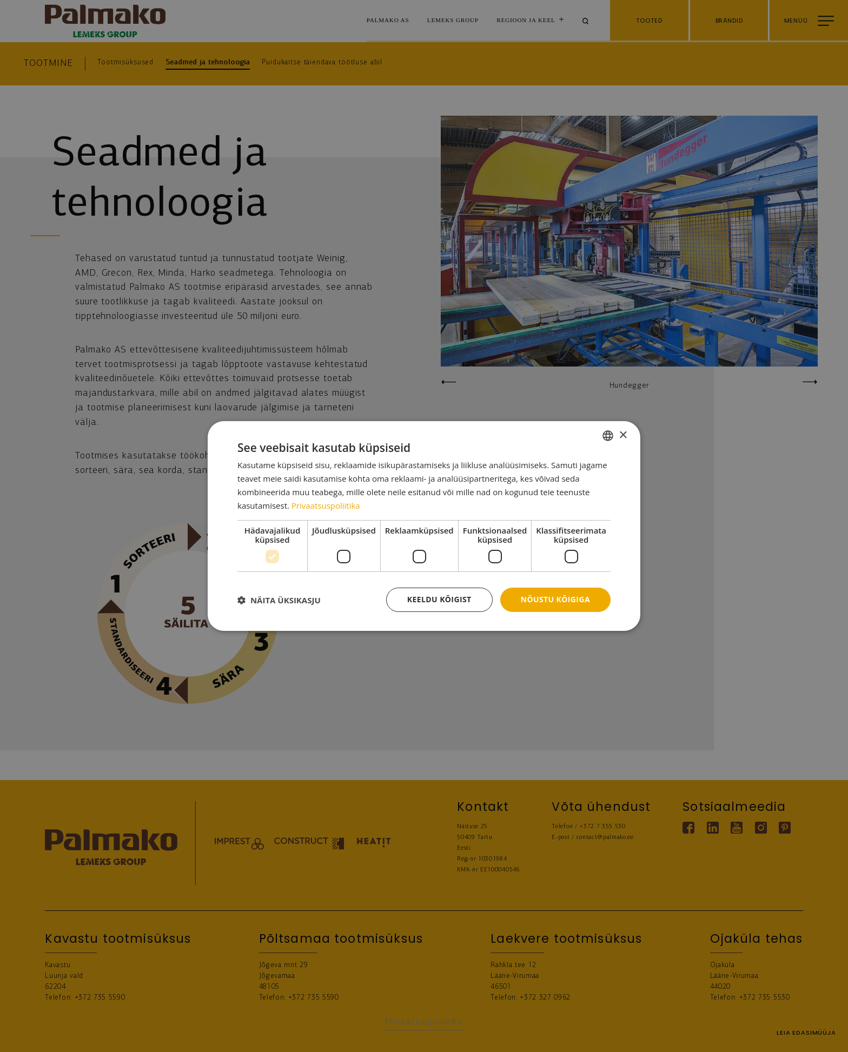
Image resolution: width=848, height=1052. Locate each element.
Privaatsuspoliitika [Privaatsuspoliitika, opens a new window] (326, 505)
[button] (279, 600)
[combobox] (607, 435)
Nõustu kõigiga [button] (555, 599)
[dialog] (424, 526)
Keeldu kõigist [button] (439, 599)
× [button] (623, 435)
